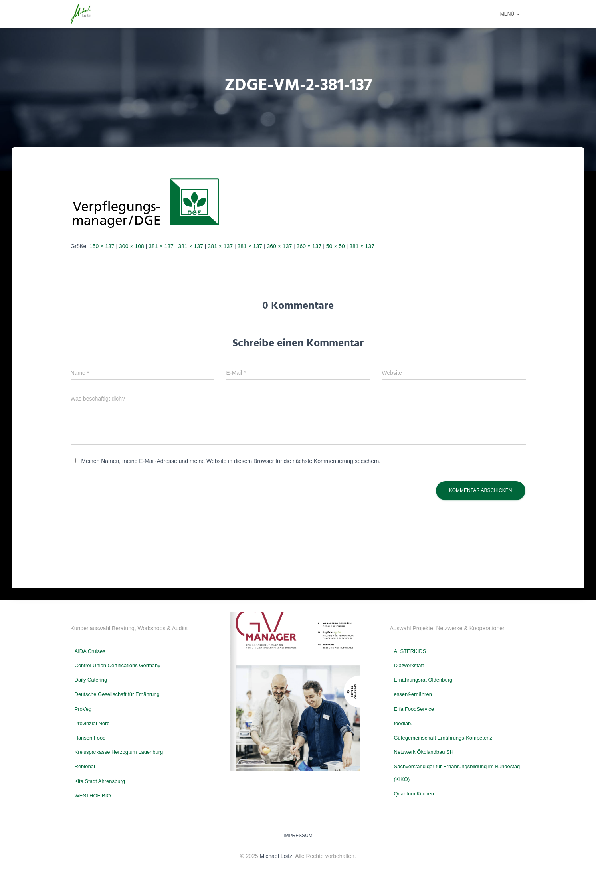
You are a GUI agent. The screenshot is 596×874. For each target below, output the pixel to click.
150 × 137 (102, 246)
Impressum (298, 835)
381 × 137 (161, 246)
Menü (510, 14)
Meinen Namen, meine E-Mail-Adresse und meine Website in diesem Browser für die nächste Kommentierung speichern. (230, 461)
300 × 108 (131, 246)
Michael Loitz (276, 856)
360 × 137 (279, 246)
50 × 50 (335, 246)
